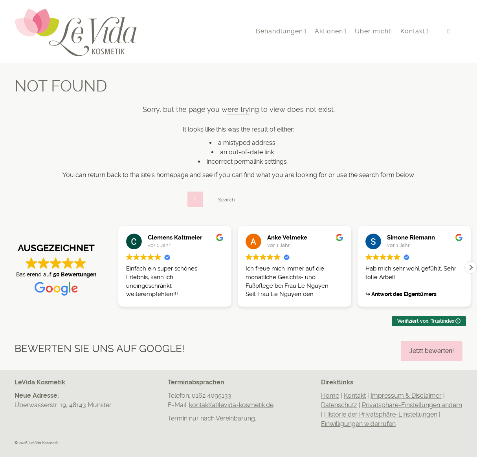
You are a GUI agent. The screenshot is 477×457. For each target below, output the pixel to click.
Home (330, 395)
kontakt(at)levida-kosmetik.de (231, 405)
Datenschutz (339, 405)
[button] (471, 267)
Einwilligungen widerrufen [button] (358, 424)
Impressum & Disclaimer (406, 395)
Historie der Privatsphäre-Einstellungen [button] (380, 414)
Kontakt (355, 395)
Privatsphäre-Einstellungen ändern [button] (412, 405)
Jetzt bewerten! (431, 351)
